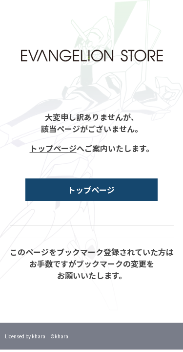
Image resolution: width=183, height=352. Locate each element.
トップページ (53, 148)
